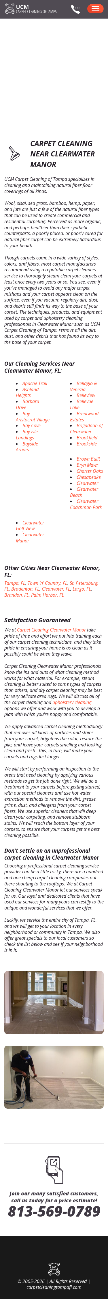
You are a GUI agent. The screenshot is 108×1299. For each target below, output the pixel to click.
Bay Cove (31, 425)
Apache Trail (34, 383)
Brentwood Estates (84, 416)
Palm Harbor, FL (47, 595)
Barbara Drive (27, 404)
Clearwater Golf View (30, 525)
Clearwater (87, 483)
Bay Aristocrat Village (33, 416)
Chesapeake (89, 477)
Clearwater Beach (84, 492)
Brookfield (87, 437)
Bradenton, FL (25, 589)
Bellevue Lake (81, 404)
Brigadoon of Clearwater (86, 428)
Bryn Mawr (87, 465)
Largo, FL (82, 589)
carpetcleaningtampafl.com (54, 1287)
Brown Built (88, 459)
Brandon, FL (16, 595)
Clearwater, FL (56, 589)
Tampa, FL (14, 583)
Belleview (86, 395)
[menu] (95, 8)
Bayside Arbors (27, 447)
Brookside (87, 444)
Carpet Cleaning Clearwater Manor (51, 630)
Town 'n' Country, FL (47, 583)
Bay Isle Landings (27, 434)
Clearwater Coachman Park (86, 504)
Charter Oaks (90, 471)
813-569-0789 (54, 1211)
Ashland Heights (27, 392)
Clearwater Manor (30, 537)
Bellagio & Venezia (83, 386)
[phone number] (78, 13)
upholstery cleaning (71, 702)
